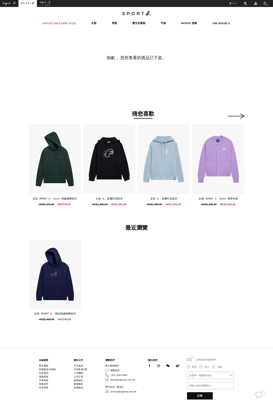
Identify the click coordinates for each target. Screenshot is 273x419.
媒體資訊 (78, 380)
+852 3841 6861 (119, 375)
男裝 (114, 23)
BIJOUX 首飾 (189, 23)
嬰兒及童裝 (138, 23)
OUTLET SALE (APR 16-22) (59, 23)
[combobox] (210, 375)
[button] (37, 115)
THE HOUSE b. (221, 23)
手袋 (163, 23)
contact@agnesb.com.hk (123, 391)
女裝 (93, 23)
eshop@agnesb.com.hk (122, 379)
